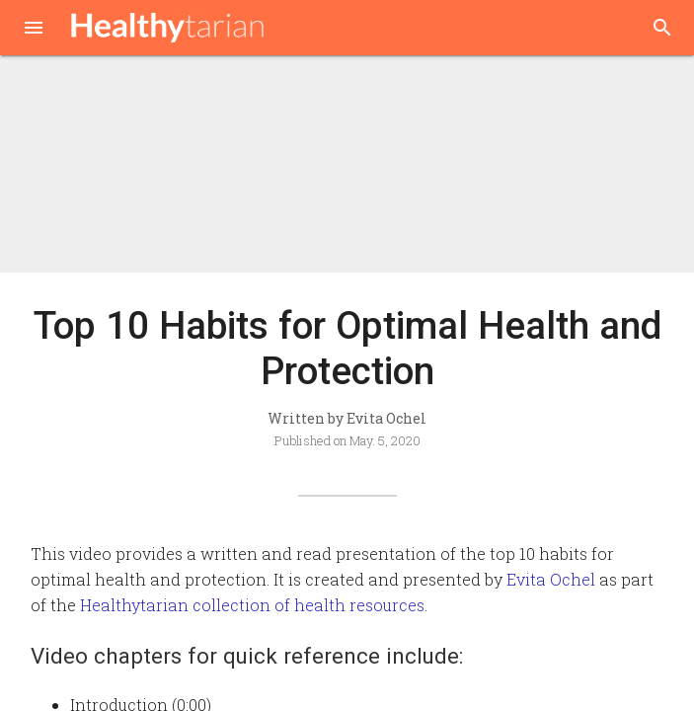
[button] (33, 29)
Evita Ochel (550, 579)
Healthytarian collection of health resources (252, 604)
